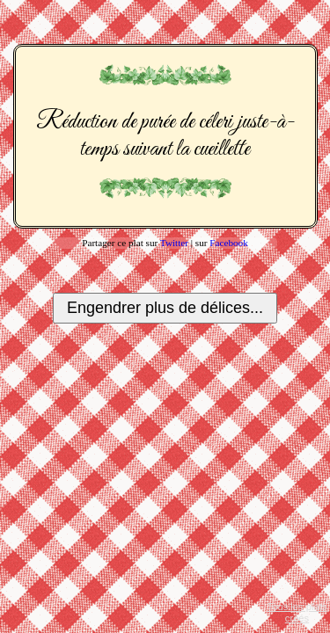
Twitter (174, 242)
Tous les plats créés (297, 612)
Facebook (228, 242)
